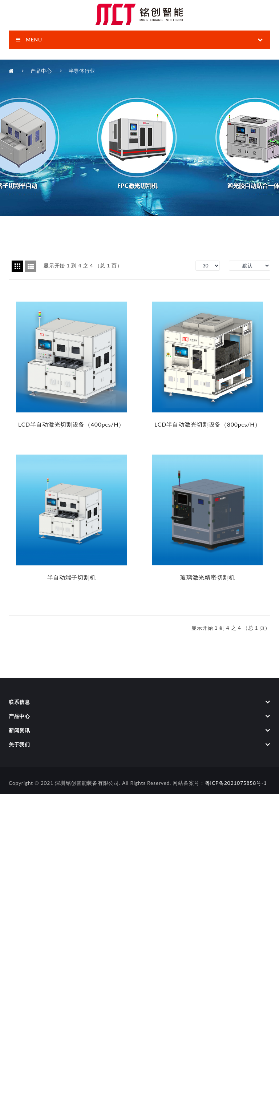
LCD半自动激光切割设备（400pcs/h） (71, 424)
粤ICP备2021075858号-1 (236, 783)
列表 (30, 266)
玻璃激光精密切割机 (207, 577)
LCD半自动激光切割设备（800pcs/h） (207, 424)
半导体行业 (82, 71)
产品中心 (41, 71)
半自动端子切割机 (71, 577)
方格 (17, 266)
